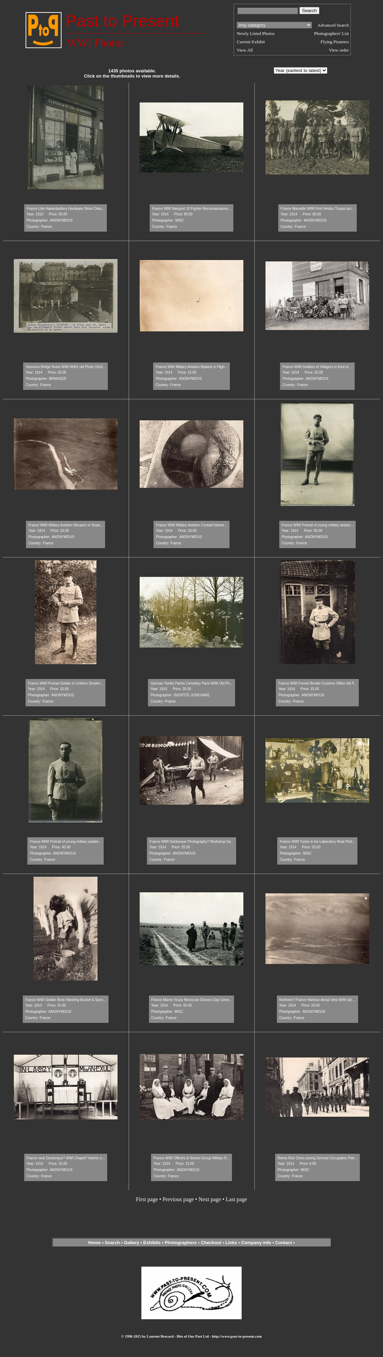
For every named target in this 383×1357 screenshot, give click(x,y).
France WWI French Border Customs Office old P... (317, 683)
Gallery (131, 1242)
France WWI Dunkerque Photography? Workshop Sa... (191, 841)
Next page (209, 1199)
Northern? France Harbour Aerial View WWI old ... (317, 1000)
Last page (236, 1199)
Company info (256, 1242)
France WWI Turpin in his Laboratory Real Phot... (317, 841)
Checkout (211, 1242)
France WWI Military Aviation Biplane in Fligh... (191, 367)
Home (94, 1242)
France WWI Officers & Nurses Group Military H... (191, 1158)
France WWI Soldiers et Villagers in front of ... (317, 367)
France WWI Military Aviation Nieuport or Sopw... (65, 525)
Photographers (181, 1242)
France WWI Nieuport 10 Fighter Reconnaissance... (191, 209)
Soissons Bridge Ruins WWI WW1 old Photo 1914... (65, 367)
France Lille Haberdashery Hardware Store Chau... (65, 209)
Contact (283, 1242)
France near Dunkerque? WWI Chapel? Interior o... (66, 1158)
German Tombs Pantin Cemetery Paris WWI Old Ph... (191, 683)
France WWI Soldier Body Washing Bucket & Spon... (65, 1000)
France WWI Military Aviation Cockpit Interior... (191, 525)
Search (112, 1242)
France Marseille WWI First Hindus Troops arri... (317, 209)
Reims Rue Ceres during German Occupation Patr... (317, 1158)
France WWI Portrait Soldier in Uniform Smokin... (65, 683)
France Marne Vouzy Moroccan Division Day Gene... (191, 1000)
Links (231, 1242)
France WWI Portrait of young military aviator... (317, 525)
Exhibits (152, 1242)
